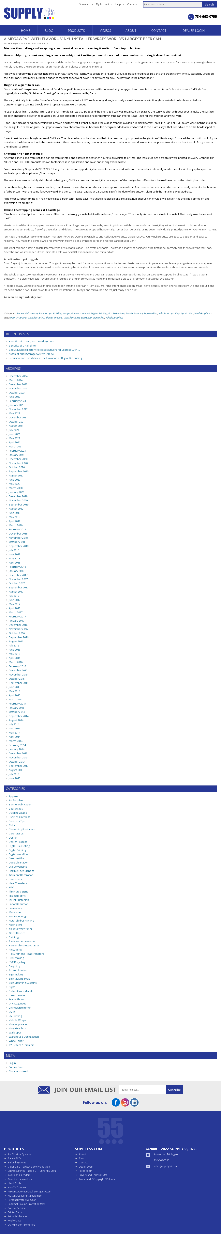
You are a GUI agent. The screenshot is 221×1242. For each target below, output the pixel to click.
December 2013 (18, 753)
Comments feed (18, 1071)
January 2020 (16, 492)
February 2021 (17, 450)
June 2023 (14, 396)
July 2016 (14, 645)
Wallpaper (15, 1032)
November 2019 (18, 500)
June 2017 (14, 600)
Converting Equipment (22, 829)
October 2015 (17, 678)
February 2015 (17, 703)
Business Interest (80, 313)
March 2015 (15, 699)
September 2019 (18, 504)
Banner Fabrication (27, 313)
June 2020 (14, 479)
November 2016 (18, 629)
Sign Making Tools (19, 978)
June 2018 (14, 554)
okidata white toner (20, 929)
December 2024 (18, 376)
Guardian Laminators (20, 1179)
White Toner (16, 1041)
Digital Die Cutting (19, 846)
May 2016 (14, 654)
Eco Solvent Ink (116, 313)
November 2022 (18, 409)
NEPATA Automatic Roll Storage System (29, 1191)
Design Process (18, 842)
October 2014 (17, 712)
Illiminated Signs (18, 891)
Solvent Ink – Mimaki (21, 991)
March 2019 (15, 525)
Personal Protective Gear (24, 945)
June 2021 (14, 434)
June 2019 (14, 513)
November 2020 (18, 463)
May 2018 (14, 558)
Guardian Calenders (19, 1175)
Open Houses (17, 933)
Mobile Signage (134, 313)
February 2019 (17, 529)
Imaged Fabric (17, 895)
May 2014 (14, 732)
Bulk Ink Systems (17, 1162)
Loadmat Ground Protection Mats (26, 1204)
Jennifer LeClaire (24, 43)
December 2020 (18, 459)
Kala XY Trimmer (17, 1187)
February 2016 (17, 666)
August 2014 (16, 720)
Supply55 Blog (43, 16)
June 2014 (14, 728)
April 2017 (14, 608)
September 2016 (18, 637)
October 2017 (17, 583)
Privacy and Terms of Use (93, 1175)
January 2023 (16, 405)
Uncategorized (17, 1003)
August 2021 (16, 425)
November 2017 (18, 579)
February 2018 (17, 566)
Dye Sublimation (18, 862)
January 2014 (16, 749)
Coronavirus (16, 833)
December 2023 (18, 384)
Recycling (14, 966)
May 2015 (14, 691)
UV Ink (12, 1012)
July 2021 (14, 430)
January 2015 (16, 707)
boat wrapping (18, 317)
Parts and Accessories (22, 941)
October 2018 (17, 542)
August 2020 (16, 475)
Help (118, 4)
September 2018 (18, 546)
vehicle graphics (114, 317)
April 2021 (14, 442)
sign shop (86, 317)
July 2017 (14, 596)
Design (13, 837)
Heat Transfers (18, 883)
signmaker (98, 317)
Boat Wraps (45, 313)
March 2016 (15, 662)
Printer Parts (15, 1212)
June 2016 (14, 649)
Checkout (132, 4)
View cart (85, 4)
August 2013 (16, 770)
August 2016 (16, 641)
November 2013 (18, 757)
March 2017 (15, 612)
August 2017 (16, 591)
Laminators (15, 908)
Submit (174, 1089)
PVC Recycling (17, 962)
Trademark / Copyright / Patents (97, 1179)
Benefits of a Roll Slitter (23, 345)
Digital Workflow (18, 854)
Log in (12, 1063)
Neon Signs (15, 924)
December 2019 (18, 496)
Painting (14, 937)
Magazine (15, 912)
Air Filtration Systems (19, 1154)
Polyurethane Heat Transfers (26, 953)
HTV (11, 887)
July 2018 (14, 550)
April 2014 (14, 736)
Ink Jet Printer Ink (19, 900)
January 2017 (16, 620)
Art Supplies (16, 800)
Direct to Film (16, 858)
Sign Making (150, 313)
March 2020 (15, 488)
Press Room (85, 1170)
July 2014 (14, 724)
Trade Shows (17, 999)
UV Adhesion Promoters (21, 1224)
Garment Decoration (21, 875)
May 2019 (14, 517)
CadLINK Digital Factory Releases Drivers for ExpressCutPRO (45, 349)
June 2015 (14, 687)
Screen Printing (18, 970)
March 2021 (15, 446)
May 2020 (14, 484)
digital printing (72, 317)
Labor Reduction (18, 904)
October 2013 (17, 761)
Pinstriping (15, 949)
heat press (15, 879)
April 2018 (14, 562)
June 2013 (14, 778)
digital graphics (36, 317)
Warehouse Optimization (24, 1036)
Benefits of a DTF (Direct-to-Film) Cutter (31, 341)
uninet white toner (20, 1007)
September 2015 (18, 683)
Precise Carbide (17, 1208)
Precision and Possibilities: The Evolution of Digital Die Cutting (45, 358)
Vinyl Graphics (202, 313)
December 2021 (18, 417)
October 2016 (17, 633)
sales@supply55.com (166, 1166)
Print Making (16, 958)
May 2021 (14, 438)
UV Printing (15, 1016)
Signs (12, 987)
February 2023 (17, 401)
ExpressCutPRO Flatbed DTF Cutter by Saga (32, 1170)
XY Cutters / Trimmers (22, 1045)
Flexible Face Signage (21, 871)
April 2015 (14, 695)
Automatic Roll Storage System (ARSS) (31, 354)
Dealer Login (86, 1166)
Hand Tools (14, 1183)
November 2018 (18, 537)
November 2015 (18, 674)
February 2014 (17, 745)
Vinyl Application (184, 313)
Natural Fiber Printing (21, 920)
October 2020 (17, 467)
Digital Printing (99, 313)
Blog (81, 1158)
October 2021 (17, 421)
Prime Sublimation (18, 1216)
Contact (83, 1162)
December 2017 (18, 575)
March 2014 (15, 741)
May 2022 (14, 413)
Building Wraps (61, 313)
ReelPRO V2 (14, 1220)
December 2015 (18, 670)
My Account (102, 4)
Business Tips (17, 821)
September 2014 (18, 716)
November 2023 (18, 388)
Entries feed (16, 1067)
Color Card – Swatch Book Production (29, 1166)
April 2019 (14, 521)
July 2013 (14, 774)
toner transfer (17, 995)
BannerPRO (14, 1158)
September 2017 (18, 587)
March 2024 (15, 380)
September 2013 (18, 766)
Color (12, 825)
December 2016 (18, 625)
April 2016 (14, 658)
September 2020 (18, 471)
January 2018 (16, 571)
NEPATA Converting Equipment (25, 1195)
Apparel (13, 796)
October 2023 (17, 392)
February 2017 (17, 616)
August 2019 (16, 508)
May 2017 (14, 604)
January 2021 (16, 455)
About (82, 1154)
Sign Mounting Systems (23, 983)
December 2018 (18, 533)
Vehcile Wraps (166, 313)
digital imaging (54, 317)
